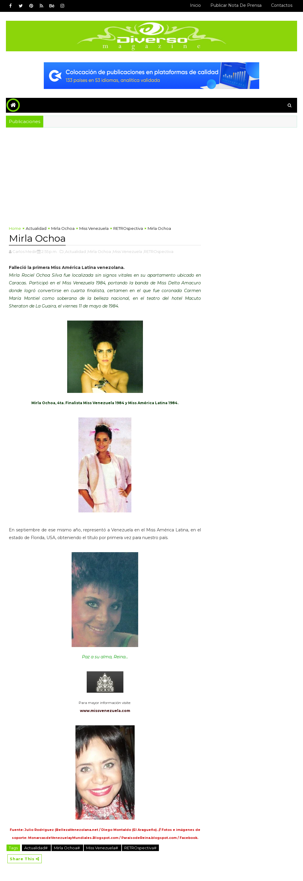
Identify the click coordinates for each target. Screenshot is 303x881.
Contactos (281, 5)
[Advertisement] (151, 172)
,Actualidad (75, 251)
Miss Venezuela (94, 228)
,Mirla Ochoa (99, 251)
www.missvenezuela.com (105, 710)
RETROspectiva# (140, 847)
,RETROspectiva (158, 251)
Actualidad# (36, 847)
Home (15, 228)
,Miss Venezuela (127, 251)
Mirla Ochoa (63, 228)
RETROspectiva (128, 228)
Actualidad (36, 228)
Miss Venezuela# (102, 847)
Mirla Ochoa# (67, 847)
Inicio (195, 5)
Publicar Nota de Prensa (236, 5)
